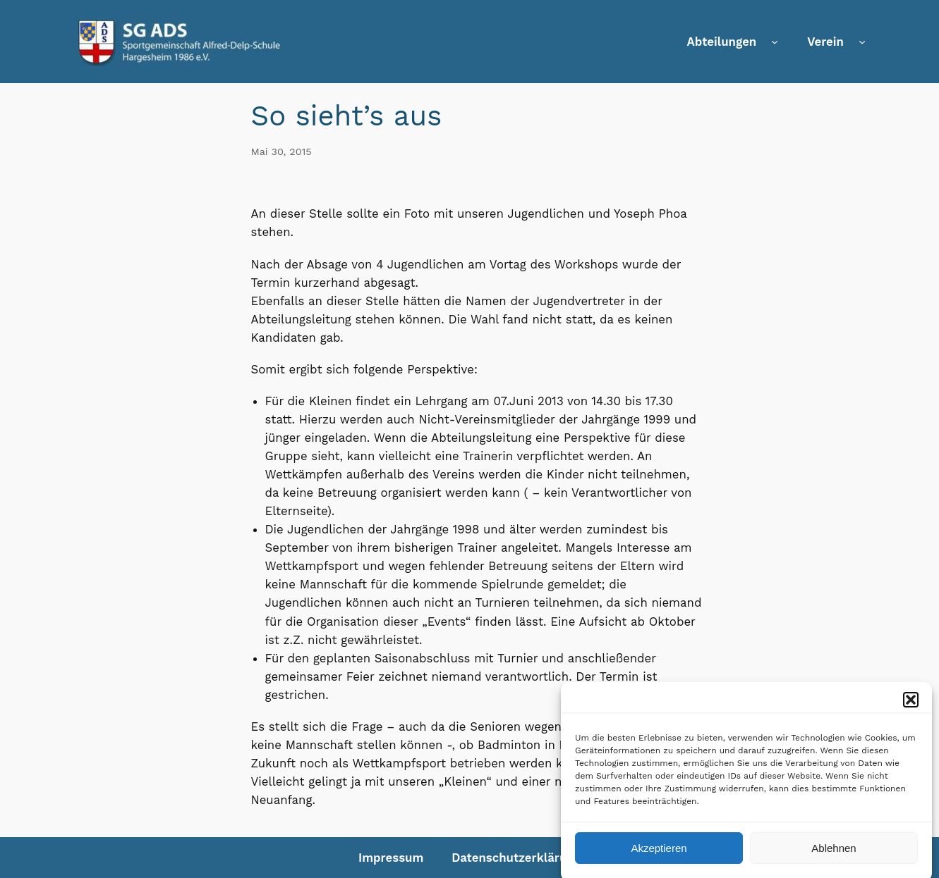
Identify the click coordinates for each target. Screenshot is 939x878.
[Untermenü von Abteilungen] (774, 41)
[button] (911, 707)
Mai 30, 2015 (281, 151)
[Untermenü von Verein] (862, 41)
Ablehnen (833, 855)
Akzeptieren (658, 855)
